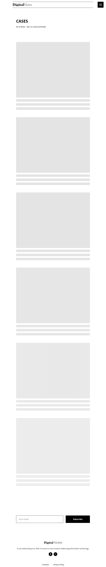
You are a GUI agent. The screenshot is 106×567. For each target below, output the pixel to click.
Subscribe (78, 519)
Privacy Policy (58, 564)
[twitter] (55, 555)
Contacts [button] (45, 564)
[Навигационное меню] (100, 5)
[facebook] (50, 555)
